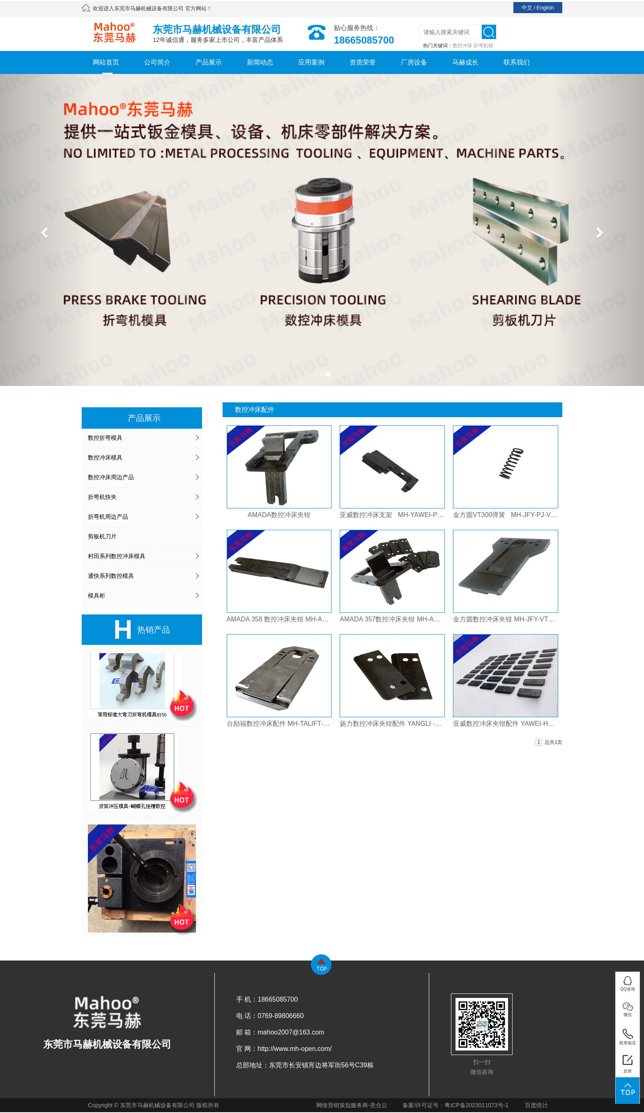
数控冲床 (462, 45)
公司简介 (157, 62)
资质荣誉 (363, 62)
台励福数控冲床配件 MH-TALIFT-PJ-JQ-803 (279, 723)
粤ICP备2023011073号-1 (476, 1105)
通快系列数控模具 (111, 576)
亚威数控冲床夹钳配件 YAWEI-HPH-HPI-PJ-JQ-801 (505, 723)
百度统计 (536, 1105)
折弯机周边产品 (108, 517)
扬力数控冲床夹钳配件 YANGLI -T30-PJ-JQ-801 (392, 723)
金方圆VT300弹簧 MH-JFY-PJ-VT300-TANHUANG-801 (505, 514)
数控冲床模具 (105, 457)
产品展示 (209, 62)
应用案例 (311, 62)
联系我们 (517, 62)
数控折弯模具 (105, 438)
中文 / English (538, 8)
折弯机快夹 (102, 497)
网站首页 (106, 62)
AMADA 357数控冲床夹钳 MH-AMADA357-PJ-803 (392, 619)
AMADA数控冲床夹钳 (279, 514)
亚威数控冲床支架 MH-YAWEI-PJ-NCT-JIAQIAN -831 (392, 514)
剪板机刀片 (102, 536)
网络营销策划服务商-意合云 (351, 1105)
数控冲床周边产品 (111, 477)
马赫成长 (465, 62)
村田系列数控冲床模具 (116, 556)
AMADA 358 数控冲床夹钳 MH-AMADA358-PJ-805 (279, 619)
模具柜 (96, 595)
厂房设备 (414, 62)
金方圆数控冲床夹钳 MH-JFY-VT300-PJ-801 (505, 619)
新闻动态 (260, 62)
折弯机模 (483, 45)
